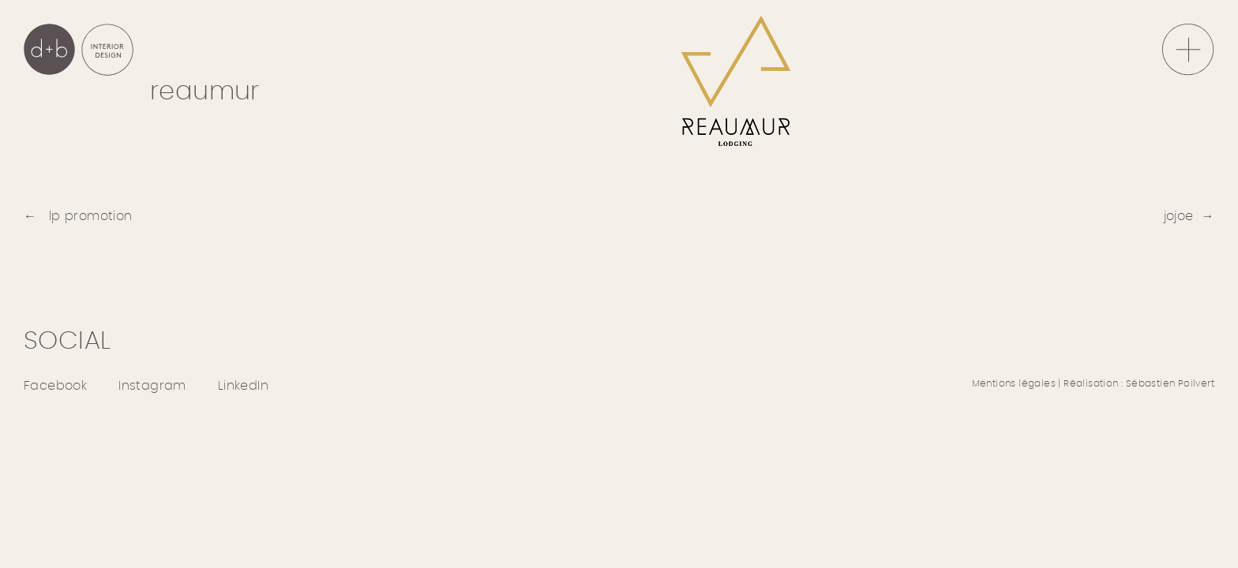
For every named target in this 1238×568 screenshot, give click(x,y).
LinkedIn (243, 385)
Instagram (152, 385)
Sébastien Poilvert (1170, 383)
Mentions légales (1014, 383)
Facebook (55, 385)
